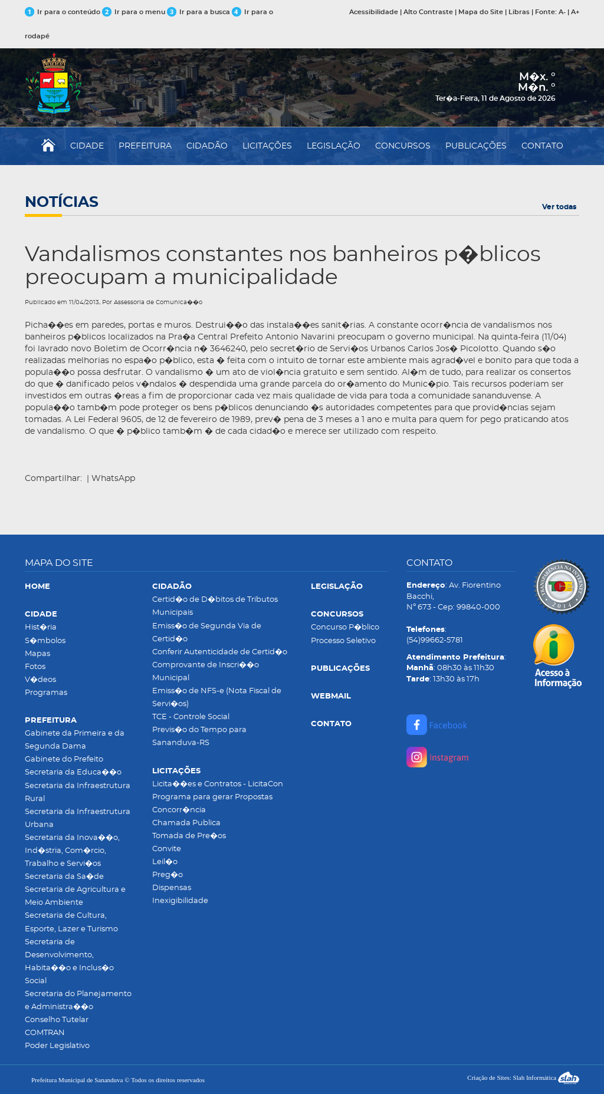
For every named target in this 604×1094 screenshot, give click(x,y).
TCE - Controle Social (190, 717)
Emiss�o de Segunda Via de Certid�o (206, 632)
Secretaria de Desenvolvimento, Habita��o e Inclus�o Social (69, 961)
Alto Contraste (428, 12)
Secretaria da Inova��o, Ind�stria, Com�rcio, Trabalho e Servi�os (72, 851)
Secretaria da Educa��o (73, 772)
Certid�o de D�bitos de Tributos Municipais (215, 606)
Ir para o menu (134, 12)
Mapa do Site (480, 12)
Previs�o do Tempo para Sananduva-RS (199, 736)
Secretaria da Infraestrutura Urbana (77, 818)
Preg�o (167, 875)
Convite (166, 849)
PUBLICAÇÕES (476, 146)
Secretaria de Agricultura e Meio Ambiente (75, 896)
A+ (575, 12)
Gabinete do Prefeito (64, 759)
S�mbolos (45, 641)
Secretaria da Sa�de (64, 877)
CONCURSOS (403, 146)
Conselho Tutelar (56, 1020)
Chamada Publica (186, 823)
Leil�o (165, 862)
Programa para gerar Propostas (212, 797)
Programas (46, 693)
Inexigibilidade (180, 901)
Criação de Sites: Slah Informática (523, 1077)
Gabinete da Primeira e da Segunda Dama (74, 740)
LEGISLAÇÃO (333, 146)
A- (562, 12)
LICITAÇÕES (267, 146)
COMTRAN (45, 1033)
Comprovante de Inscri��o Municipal (205, 671)
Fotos (35, 667)
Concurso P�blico (345, 627)
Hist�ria (41, 627)
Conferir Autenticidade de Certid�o (219, 652)
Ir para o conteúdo (62, 12)
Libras (519, 12)
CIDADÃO (207, 146)
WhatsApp (113, 478)
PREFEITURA (145, 146)
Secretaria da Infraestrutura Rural (77, 792)
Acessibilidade (373, 12)
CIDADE (87, 146)
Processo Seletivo (343, 641)
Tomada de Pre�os (189, 836)
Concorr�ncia (179, 810)
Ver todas (559, 206)
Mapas (37, 654)
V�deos (40, 680)
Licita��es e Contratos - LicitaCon (217, 784)
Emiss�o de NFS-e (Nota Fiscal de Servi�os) (216, 697)
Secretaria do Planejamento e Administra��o (78, 1000)
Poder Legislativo (57, 1046)
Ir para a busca (198, 12)
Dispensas (171, 888)
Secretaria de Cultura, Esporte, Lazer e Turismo (71, 922)
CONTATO (542, 146)
